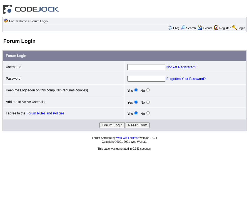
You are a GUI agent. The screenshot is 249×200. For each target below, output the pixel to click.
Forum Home (18, 21)
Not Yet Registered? (181, 67)
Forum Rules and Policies (45, 113)
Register (225, 28)
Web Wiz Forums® (128, 137)
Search (188, 28)
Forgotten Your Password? (186, 79)
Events (205, 28)
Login (241, 28)
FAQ (176, 28)
